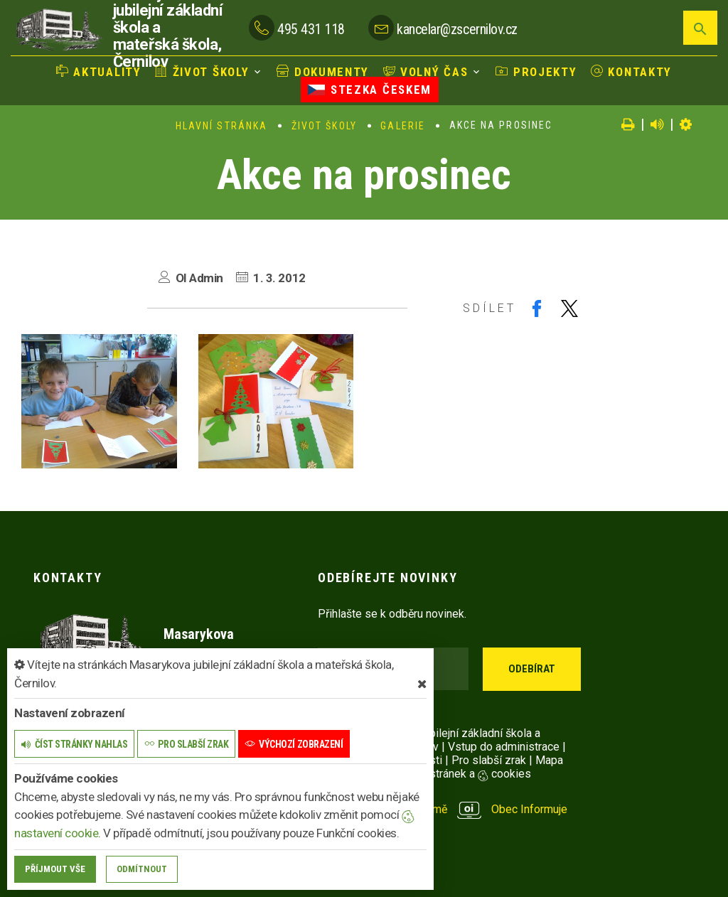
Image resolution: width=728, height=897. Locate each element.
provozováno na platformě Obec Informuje (442, 809)
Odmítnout (142, 869)
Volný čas (426, 72)
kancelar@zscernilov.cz (457, 29)
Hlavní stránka (221, 125)
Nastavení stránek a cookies (447, 773)
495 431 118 (311, 29)
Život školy (202, 72)
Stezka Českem (370, 89)
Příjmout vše (55, 869)
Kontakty (631, 72)
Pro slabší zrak (488, 760)
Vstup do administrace (504, 746)
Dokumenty (323, 72)
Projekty (536, 72)
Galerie (402, 125)
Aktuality (98, 72)
